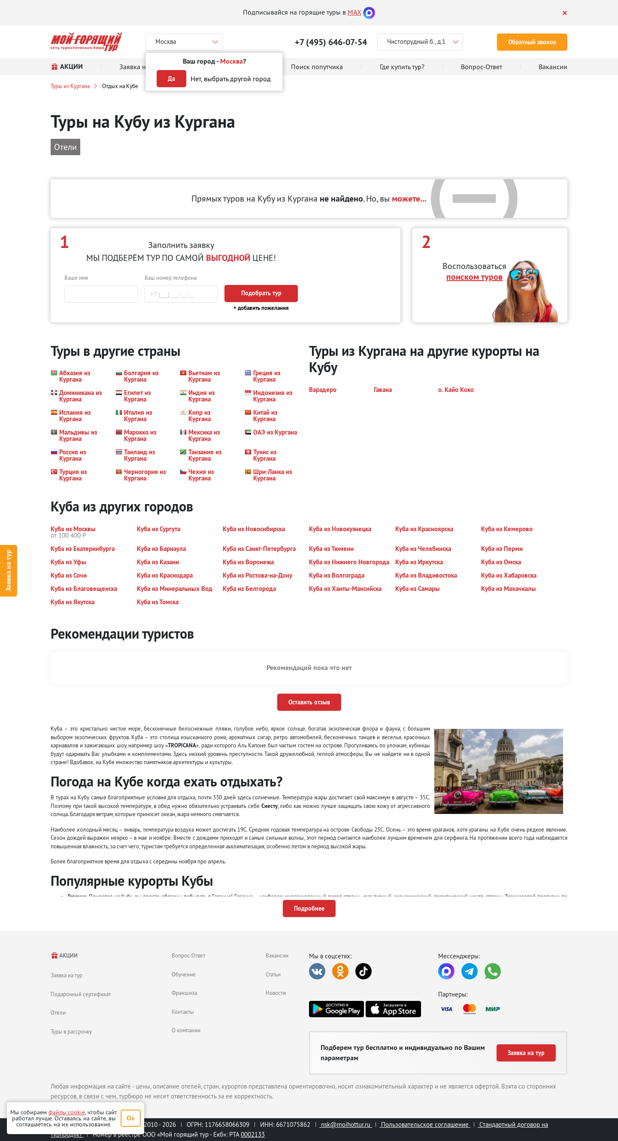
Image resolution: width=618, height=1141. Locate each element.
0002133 (253, 1134)
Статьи (273, 974)
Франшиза (184, 992)
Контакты (183, 1011)
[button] (78, 376)
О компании (186, 1030)
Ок (131, 1118)
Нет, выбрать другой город (231, 78)
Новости (276, 992)
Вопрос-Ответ (188, 955)
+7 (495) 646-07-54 (331, 42)
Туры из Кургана (70, 86)
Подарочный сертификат (81, 994)
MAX (354, 12)
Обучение (184, 974)
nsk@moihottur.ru (345, 1124)
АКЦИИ (64, 955)
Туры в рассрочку (71, 1031)
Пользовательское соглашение (424, 1124)
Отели (58, 1012)
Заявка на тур (8, 570)
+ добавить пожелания (261, 308)
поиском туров (474, 276)
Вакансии (277, 955)
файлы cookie (66, 1112)
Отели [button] (65, 146)
